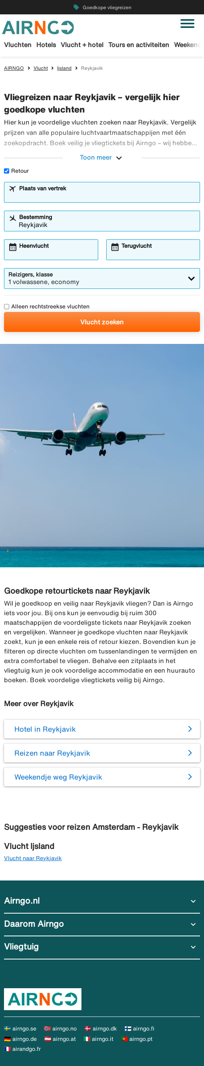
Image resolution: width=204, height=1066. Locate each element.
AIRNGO (14, 68)
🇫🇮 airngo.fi (139, 1028)
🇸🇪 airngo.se (20, 1028)
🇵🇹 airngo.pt (137, 1039)
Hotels (46, 44)
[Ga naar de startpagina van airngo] (38, 27)
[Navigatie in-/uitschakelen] (187, 23)
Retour (16, 171)
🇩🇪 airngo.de (20, 1039)
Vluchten (18, 44)
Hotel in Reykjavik (45, 728)
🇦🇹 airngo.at (60, 1039)
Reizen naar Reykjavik (52, 752)
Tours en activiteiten (138, 44)
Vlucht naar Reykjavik (33, 858)
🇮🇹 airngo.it (98, 1039)
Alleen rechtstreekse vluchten (46, 306)
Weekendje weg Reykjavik (58, 776)
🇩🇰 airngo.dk (100, 1028)
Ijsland (64, 68)
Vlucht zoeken (102, 322)
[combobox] (107, 196)
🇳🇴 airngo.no (60, 1028)
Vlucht (41, 68)
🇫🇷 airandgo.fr (22, 1049)
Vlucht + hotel (82, 44)
